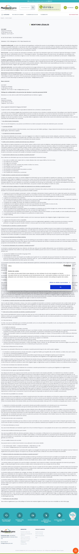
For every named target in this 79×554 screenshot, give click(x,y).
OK (60, 287)
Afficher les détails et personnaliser (59, 282)
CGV (43, 550)
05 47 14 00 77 (4, 541)
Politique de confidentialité (50, 550)
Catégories (5, 14)
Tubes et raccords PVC (25, 537)
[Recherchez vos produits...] (27, 7)
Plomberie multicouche (32, 14)
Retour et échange (39, 533)
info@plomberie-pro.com (7, 543)
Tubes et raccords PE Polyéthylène (25, 541)
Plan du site (39, 550)
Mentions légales (60, 550)
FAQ (36, 537)
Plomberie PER (44, 14)
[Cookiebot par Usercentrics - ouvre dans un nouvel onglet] (64, 266)
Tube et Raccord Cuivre (25, 539)
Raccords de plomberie (18, 14)
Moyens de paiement (39, 535)
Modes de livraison (39, 532)
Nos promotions (73, 14)
